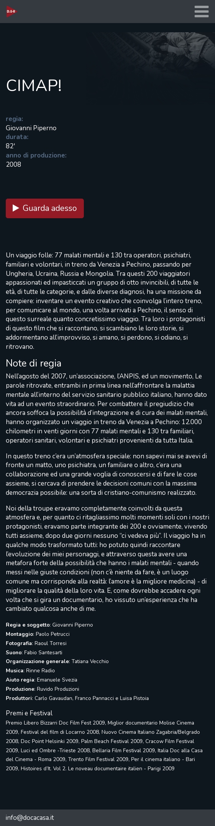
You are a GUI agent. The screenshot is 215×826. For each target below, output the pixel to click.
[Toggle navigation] (201, 11)
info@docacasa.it (29, 817)
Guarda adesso (45, 208)
